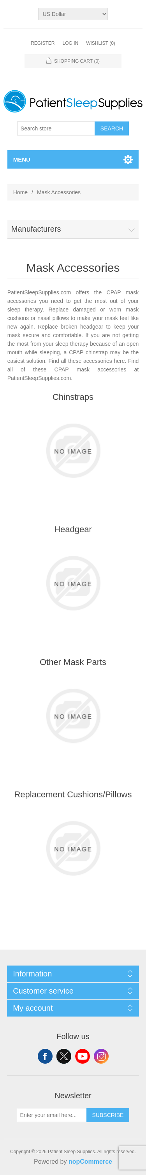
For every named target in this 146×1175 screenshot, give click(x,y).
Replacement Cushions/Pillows (73, 794)
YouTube (82, 1056)
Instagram (101, 1056)
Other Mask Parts (73, 662)
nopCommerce (90, 1161)
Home (20, 192)
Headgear (73, 529)
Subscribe (108, 1115)
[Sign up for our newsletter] (52, 1115)
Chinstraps (73, 397)
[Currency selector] (72, 14)
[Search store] (56, 128)
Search (111, 128)
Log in (70, 43)
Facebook (45, 1056)
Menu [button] (21, 159)
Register (43, 43)
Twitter (63, 1056)
